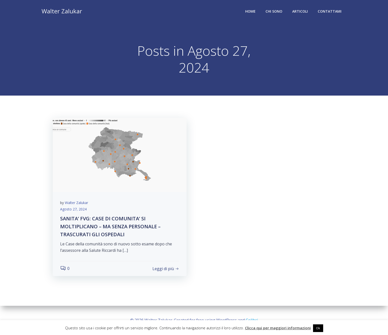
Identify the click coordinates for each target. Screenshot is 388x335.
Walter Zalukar (76, 202)
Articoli (300, 11)
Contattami (329, 11)
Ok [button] (318, 328)
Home (250, 11)
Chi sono (274, 11)
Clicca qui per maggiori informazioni (278, 327)
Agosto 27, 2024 (73, 209)
